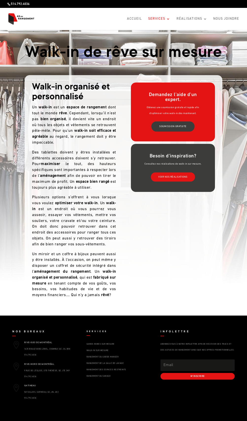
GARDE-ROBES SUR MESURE (101, 344)
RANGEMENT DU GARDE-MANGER (103, 357)
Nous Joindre (226, 19)
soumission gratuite (173, 126)
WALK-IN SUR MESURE (98, 351)
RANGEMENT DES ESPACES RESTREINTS (106, 370)
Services (156, 19)
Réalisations (189, 19)
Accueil (134, 19)
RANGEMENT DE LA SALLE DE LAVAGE (105, 363)
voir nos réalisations (173, 177)
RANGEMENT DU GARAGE (99, 376)
